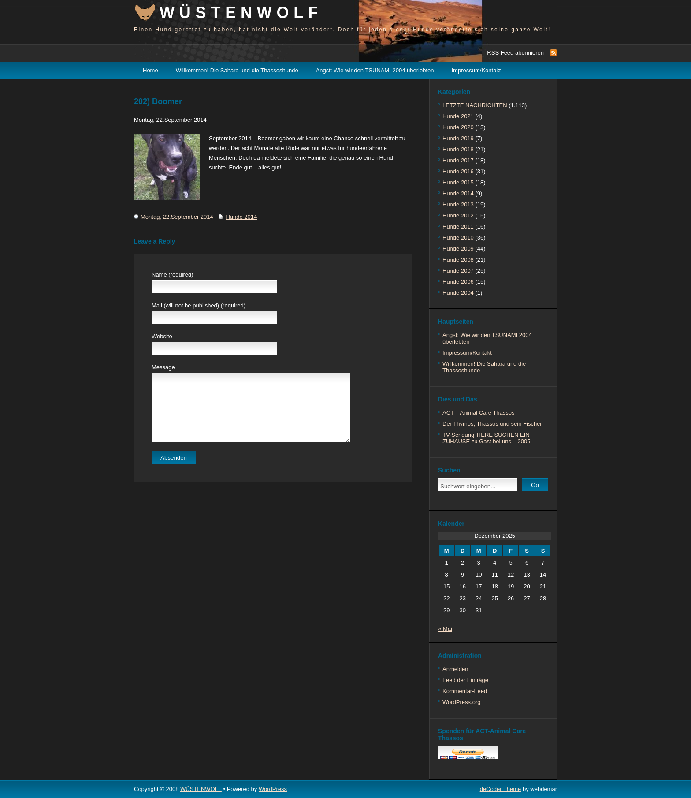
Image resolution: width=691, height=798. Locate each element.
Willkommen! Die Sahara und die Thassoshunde (237, 70)
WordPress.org (461, 702)
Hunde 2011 (458, 226)
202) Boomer (158, 101)
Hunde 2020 (458, 127)
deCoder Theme (500, 789)
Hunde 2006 (458, 281)
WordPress (273, 789)
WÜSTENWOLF (241, 13)
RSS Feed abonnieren (515, 52)
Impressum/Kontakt (476, 70)
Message (163, 367)
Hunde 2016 (458, 171)
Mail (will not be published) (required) (198, 305)
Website (162, 336)
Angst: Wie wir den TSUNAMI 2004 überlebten (375, 70)
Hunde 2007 (458, 270)
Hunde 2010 (458, 237)
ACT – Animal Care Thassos (478, 412)
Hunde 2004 (458, 292)
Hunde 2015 (458, 182)
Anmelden (455, 669)
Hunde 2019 (458, 138)
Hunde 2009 (458, 248)
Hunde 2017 (458, 160)
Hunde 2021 (458, 116)
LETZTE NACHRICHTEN (474, 105)
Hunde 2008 (458, 259)
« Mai (445, 629)
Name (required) (172, 274)
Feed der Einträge (465, 680)
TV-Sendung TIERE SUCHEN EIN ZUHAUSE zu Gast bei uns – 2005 (486, 438)
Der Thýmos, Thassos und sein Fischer (492, 423)
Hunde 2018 (458, 149)
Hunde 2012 (458, 215)
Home (150, 70)
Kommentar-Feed (464, 691)
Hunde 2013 (458, 204)
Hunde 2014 (241, 217)
